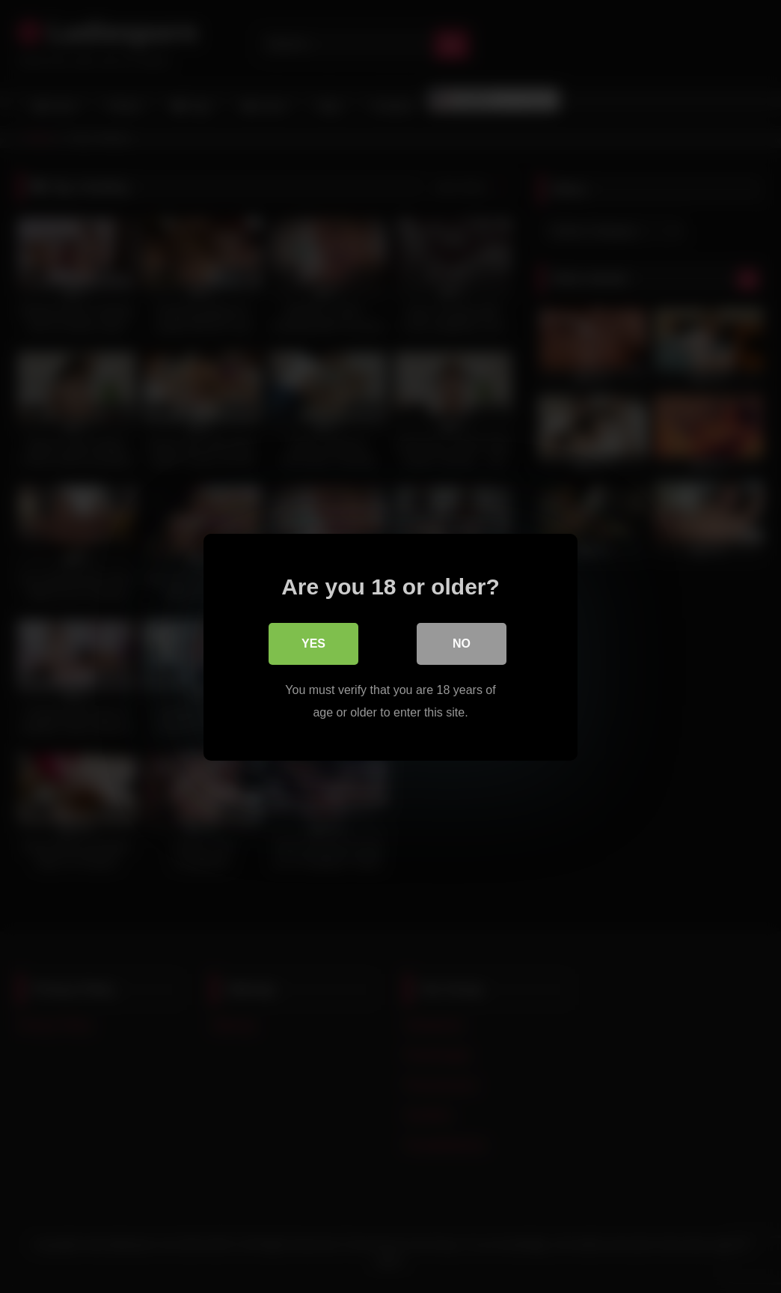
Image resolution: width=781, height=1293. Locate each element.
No (462, 642)
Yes (313, 642)
